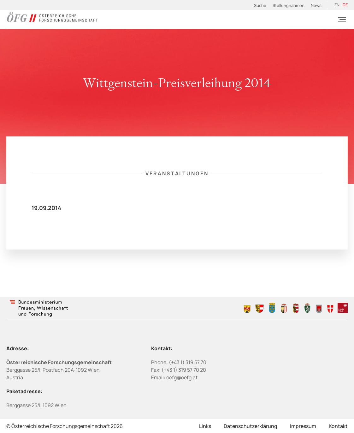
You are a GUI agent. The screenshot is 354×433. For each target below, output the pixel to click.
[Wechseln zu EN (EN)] (336, 5)
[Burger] (342, 19)
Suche (260, 5)
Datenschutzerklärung (250, 426)
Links (205, 426)
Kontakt (338, 426)
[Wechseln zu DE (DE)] (345, 5)
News (316, 5)
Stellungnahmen (288, 5)
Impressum (303, 426)
